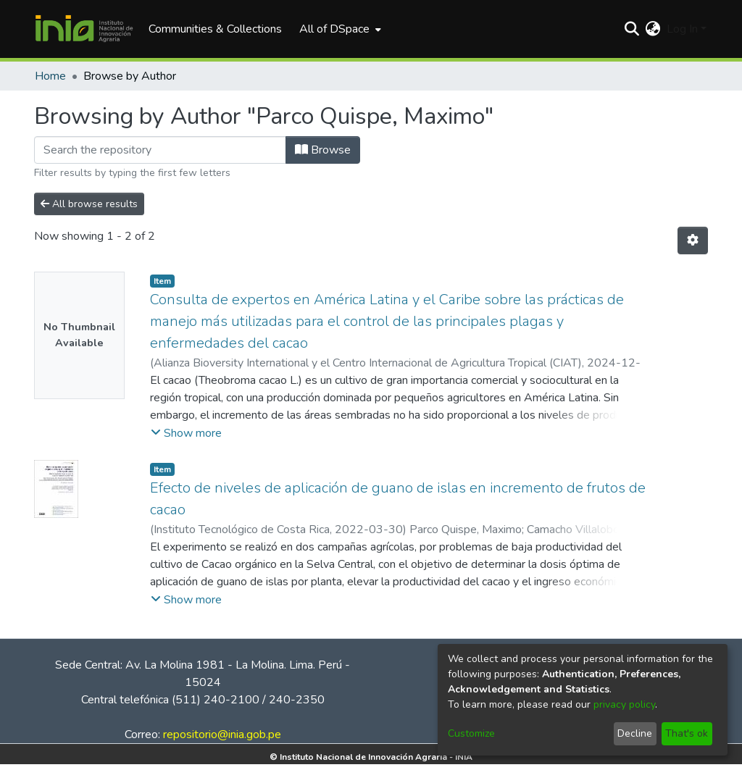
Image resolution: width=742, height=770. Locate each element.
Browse (323, 150)
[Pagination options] (693, 240)
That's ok (686, 733)
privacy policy (624, 704)
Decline (634, 733)
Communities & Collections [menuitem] (215, 29)
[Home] (84, 28)
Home (50, 76)
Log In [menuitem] (682, 29)
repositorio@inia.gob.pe (222, 734)
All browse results (89, 204)
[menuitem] (338, 29)
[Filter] (160, 150)
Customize (471, 733)
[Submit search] (632, 29)
